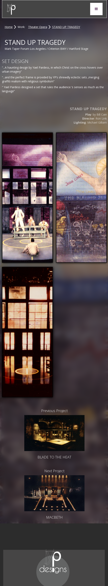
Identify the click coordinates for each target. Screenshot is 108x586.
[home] (11, 9)
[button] (96, 9)
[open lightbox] (27, 198)
